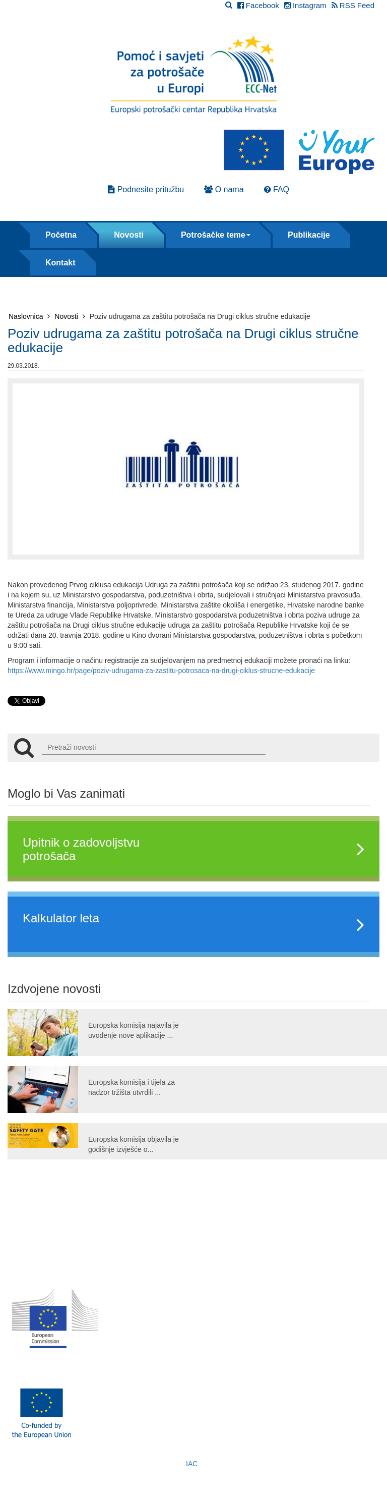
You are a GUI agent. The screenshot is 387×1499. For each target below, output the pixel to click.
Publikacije (309, 235)
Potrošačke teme (215, 235)
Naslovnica (29, 316)
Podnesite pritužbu (146, 189)
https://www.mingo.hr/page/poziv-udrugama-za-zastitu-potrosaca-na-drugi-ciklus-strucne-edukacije (161, 671)
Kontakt (60, 262)
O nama (223, 189)
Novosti (129, 235)
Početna (61, 235)
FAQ (276, 189)
